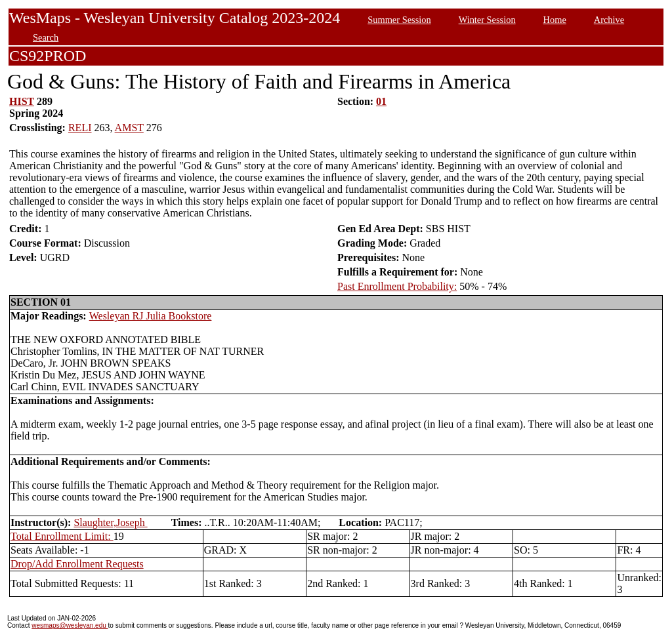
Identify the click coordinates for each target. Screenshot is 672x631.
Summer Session (399, 19)
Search (45, 37)
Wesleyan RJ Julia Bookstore (150, 315)
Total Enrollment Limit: (62, 536)
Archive (609, 19)
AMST (129, 127)
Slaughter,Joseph (110, 522)
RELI (80, 127)
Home (554, 19)
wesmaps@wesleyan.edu (70, 625)
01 (381, 101)
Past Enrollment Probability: (397, 286)
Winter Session (487, 19)
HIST (21, 101)
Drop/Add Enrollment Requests (77, 563)
